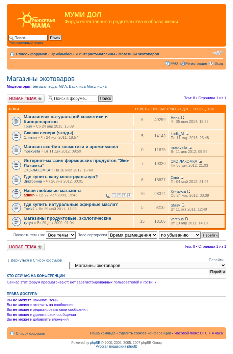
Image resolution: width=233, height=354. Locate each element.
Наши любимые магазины (52, 190)
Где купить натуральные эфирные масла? (71, 204)
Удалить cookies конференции (145, 333)
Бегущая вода (44, 86)
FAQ (174, 63)
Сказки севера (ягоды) (48, 132)
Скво (175, 177)
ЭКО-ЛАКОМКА (37, 170)
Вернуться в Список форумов (36, 260)
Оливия (30, 137)
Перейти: (217, 260)
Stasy (175, 205)
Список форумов (31, 54)
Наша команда (102, 333)
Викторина (33, 181)
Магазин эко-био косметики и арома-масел (71, 146)
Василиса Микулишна (87, 86)
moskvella (32, 151)
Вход (218, 63)
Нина (175, 117)
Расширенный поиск (26, 43)
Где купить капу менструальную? (61, 176)
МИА (63, 86)
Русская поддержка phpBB (116, 346)
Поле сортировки (117, 235)
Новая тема (26, 98)
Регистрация (196, 63)
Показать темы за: (45, 235)
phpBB (95, 343)
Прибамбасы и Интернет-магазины (83, 54)
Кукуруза (178, 191)
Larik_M (177, 134)
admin (29, 195)
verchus (177, 219)
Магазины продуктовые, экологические (67, 218)
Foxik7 (29, 209)
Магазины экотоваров (139, 54)
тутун (28, 223)
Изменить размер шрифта (218, 53)
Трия (28, 126)
